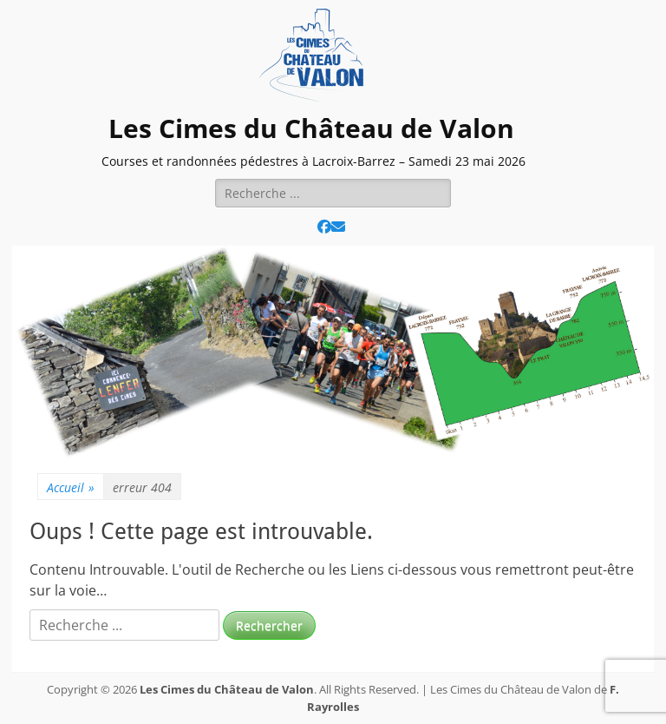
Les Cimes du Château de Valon (311, 128)
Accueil (71, 487)
